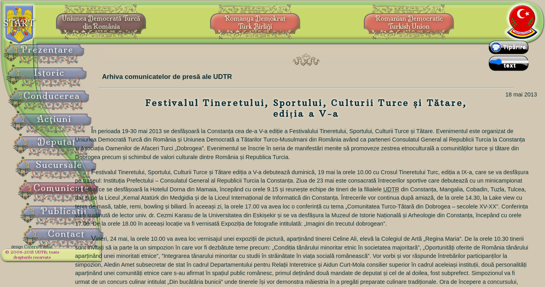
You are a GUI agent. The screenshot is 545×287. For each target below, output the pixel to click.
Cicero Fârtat (58, 252)
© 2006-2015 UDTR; (52, 257)
